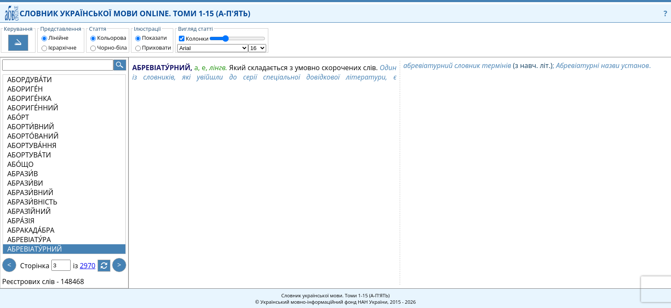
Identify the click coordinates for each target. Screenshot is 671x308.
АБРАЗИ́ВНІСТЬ (32, 202)
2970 (93, 265)
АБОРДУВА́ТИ (29, 79)
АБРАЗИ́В (22, 173)
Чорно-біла (112, 47)
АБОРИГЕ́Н (25, 89)
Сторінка (34, 265)
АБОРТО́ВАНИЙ (33, 136)
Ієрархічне (62, 47)
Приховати (156, 47)
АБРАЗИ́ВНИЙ (30, 192)
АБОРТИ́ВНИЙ (30, 126)
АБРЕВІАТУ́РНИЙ (34, 249)
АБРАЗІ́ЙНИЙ (29, 211)
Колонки (197, 38)
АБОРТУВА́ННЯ (31, 145)
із (80, 265)
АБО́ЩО (20, 164)
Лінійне (58, 37)
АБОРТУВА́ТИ (29, 155)
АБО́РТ (18, 117)
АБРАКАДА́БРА (30, 230)
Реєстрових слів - (30, 281)
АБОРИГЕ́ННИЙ (32, 108)
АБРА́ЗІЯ (21, 220)
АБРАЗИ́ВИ (25, 183)
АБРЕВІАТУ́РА (29, 239)
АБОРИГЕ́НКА (29, 98)
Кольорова (111, 37)
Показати (154, 37)
